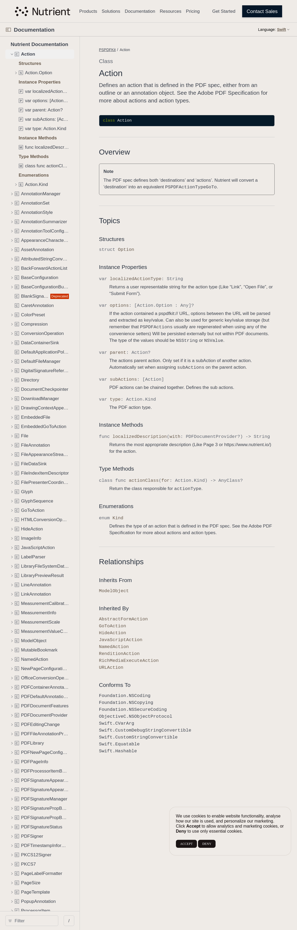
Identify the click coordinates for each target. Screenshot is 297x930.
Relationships (150, 588)
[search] (45, 920)
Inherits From (144, 607)
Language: (267, 29)
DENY (206, 844)
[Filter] (47, 921)
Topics (138, 221)
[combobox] (47, 921)
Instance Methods (150, 438)
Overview (143, 152)
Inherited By (143, 635)
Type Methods (145, 488)
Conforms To (143, 711)
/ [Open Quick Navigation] (95, 920)
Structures (140, 239)
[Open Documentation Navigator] (8, 30)
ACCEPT (186, 844)
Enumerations (145, 526)
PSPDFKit (136, 50)
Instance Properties (152, 267)
